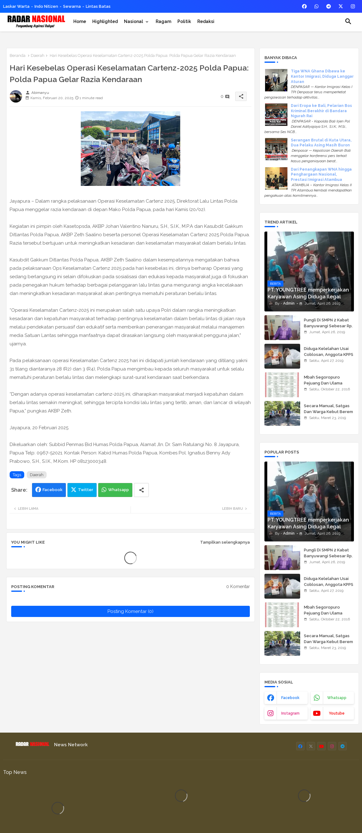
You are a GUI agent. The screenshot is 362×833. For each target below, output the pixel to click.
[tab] (79, 21)
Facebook (52, 489)
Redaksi (205, 21)
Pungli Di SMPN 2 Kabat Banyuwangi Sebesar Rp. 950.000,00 (328, 326)
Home (79, 21)
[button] (348, 21)
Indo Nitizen (46, 6)
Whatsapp (118, 489)
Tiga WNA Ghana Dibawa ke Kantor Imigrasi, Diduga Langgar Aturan (322, 76)
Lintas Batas (98, 6)
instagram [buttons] (290, 713)
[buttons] (304, 6)
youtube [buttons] (337, 713)
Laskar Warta (16, 6)
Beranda (17, 55)
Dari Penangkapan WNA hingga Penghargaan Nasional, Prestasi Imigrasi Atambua (321, 174)
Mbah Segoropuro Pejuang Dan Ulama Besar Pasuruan (323, 383)
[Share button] (141, 490)
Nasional (133, 21)
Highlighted (105, 21)
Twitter (85, 489)
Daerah (37, 55)
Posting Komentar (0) (131, 611)
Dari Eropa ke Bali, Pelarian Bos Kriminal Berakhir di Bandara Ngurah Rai (321, 111)
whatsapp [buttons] (336, 698)
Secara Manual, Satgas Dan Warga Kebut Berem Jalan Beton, (328, 411)
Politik (184, 21)
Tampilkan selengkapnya (225, 542)
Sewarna (72, 6)
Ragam (163, 21)
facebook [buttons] (290, 698)
